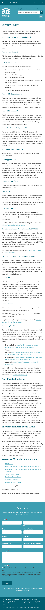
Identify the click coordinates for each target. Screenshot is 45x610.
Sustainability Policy (34, 607)
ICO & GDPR (9, 464)
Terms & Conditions (9, 607)
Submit (7, 583)
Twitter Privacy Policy (12, 474)
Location (5, 565)
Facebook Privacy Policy (13, 477)
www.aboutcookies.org (20, 375)
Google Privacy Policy (34, 250)
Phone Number (28, 529)
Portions (26, 536)
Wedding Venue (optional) (32, 544)
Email (4, 529)
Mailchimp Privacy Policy (13, 482)
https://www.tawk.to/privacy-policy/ (14, 225)
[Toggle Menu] (41, 16)
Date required (6, 544)
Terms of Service (9, 252)
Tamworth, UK (15, 2)
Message (5, 551)
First (3, 525)
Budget (4, 536)
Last (24, 525)
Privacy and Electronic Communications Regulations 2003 (23, 466)
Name (4, 520)
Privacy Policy (36, 588)
